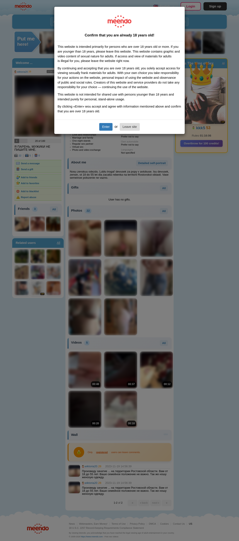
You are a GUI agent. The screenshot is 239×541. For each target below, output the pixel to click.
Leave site (130, 126)
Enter (105, 126)
